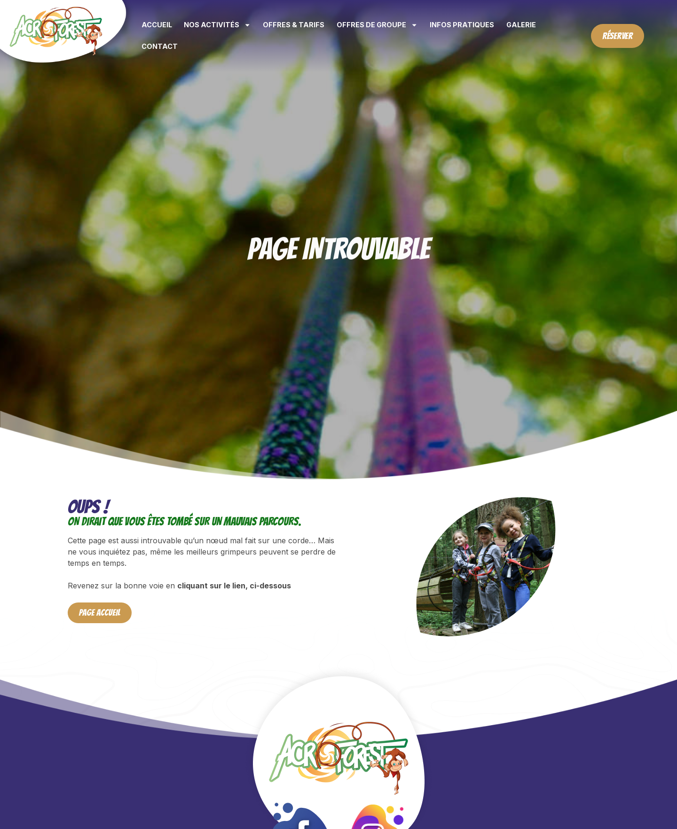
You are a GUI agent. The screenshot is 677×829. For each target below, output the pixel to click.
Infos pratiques (462, 25)
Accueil (157, 25)
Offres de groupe (377, 25)
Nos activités (217, 25)
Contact (160, 46)
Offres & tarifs (293, 25)
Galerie (521, 25)
